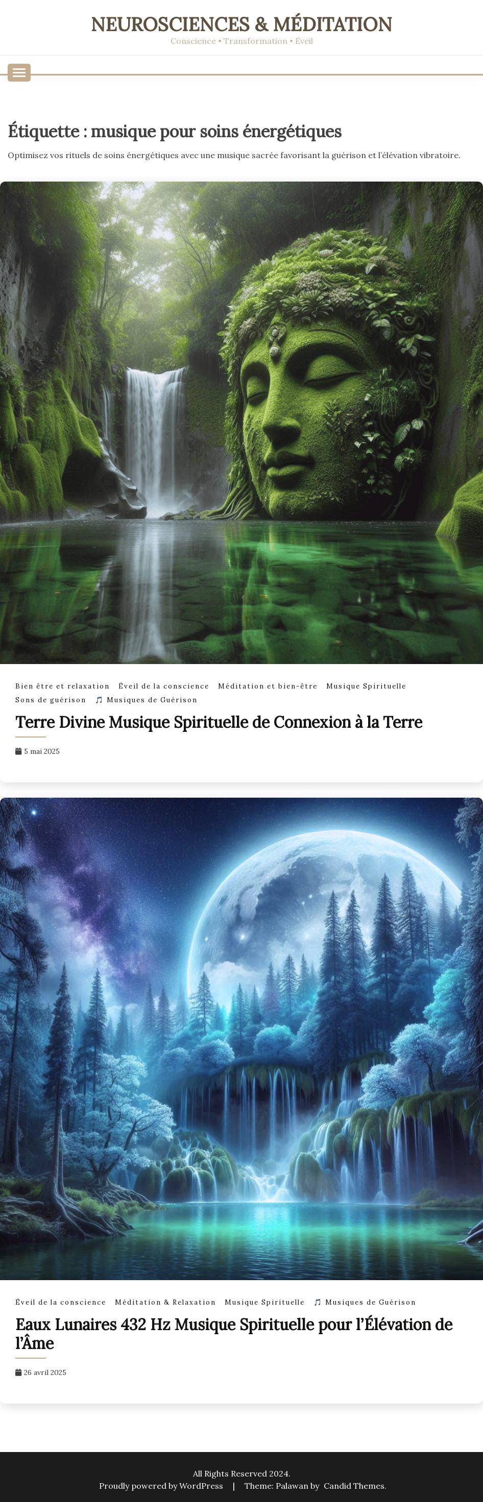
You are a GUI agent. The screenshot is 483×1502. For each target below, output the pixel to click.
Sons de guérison (50, 700)
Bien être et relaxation (62, 686)
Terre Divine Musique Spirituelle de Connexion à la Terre (218, 722)
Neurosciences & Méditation (241, 24)
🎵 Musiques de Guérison (146, 700)
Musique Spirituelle (366, 686)
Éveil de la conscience (163, 686)
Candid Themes (354, 1486)
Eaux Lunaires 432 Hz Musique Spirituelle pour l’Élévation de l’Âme (233, 1334)
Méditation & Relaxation (165, 1302)
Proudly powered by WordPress (162, 1486)
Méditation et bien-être (268, 686)
